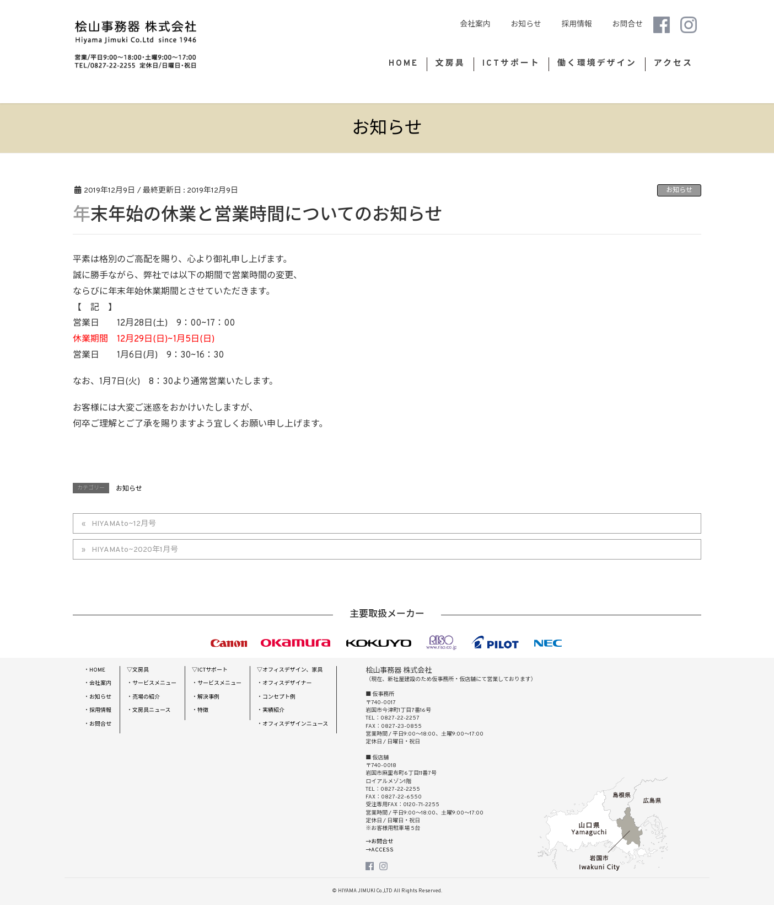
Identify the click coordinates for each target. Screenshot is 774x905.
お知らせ (521, 24)
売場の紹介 (146, 697)
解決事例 (208, 697)
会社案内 (470, 24)
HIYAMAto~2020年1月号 (135, 550)
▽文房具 (138, 670)
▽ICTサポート (210, 670)
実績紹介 (273, 710)
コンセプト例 (278, 697)
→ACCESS (380, 850)
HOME (97, 670)
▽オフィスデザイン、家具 (289, 670)
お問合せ (623, 24)
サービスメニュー (154, 683)
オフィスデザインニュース (295, 724)
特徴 (202, 710)
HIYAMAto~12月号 (124, 524)
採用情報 (572, 24)
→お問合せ (379, 841)
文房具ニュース (151, 710)
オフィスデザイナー (287, 683)
